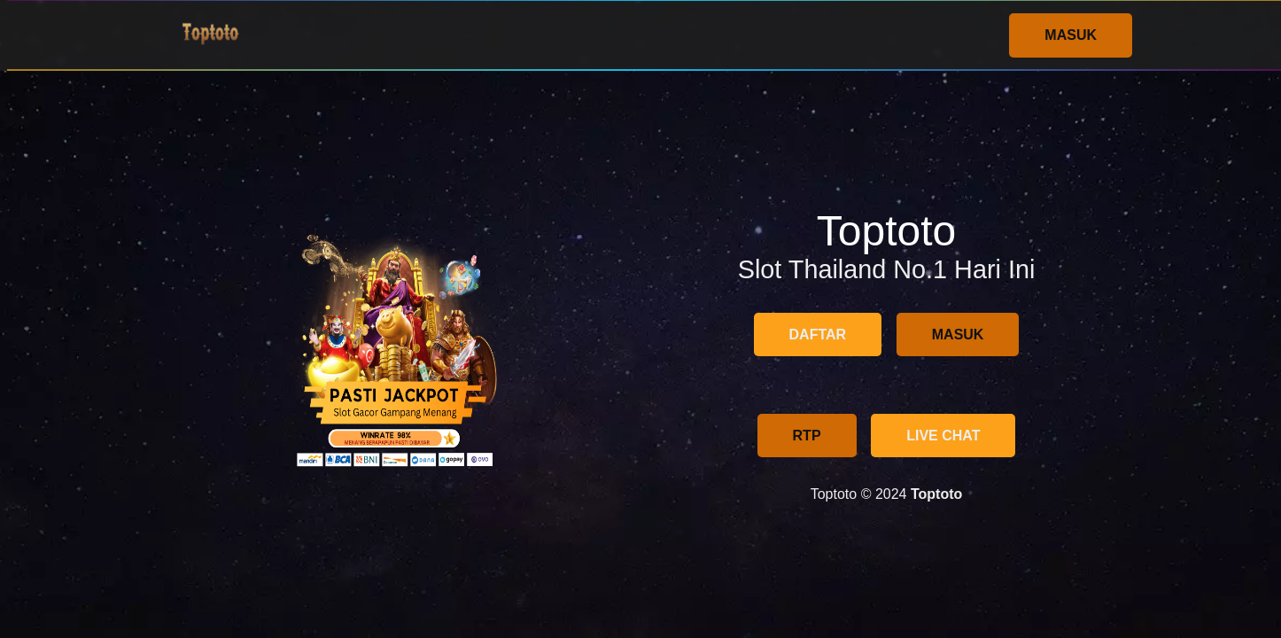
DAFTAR (818, 334)
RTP (807, 435)
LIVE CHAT (943, 435)
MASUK (1070, 35)
